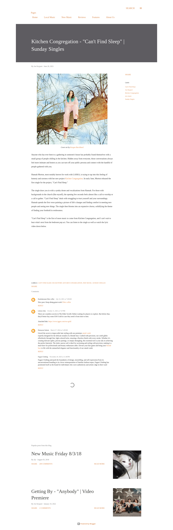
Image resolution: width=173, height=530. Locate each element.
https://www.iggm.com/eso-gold (59, 321)
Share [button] (128, 75)
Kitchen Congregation (74, 178)
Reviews (80, 17)
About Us (109, 17)
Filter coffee (66, 302)
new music (128, 96)
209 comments (45, 464)
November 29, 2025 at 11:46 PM (60, 357)
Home (33, 17)
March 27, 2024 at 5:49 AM (59, 330)
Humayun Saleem (43, 330)
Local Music (48, 17)
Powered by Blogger (86, 524)
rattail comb (86, 333)
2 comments (45, 508)
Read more (99, 464)
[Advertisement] (68, 417)
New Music (65, 17)
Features (94, 17)
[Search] (130, 8)
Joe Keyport (129, 90)
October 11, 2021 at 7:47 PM (56, 311)
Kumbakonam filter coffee (46, 299)
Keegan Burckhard (76, 147)
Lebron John (42, 311)
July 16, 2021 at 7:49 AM (63, 299)
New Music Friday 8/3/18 (56, 453)
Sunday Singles (129, 99)
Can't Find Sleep (130, 87)
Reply (40, 306)
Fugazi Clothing (43, 357)
